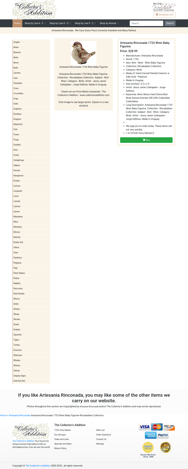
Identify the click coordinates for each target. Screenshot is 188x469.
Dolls (16, 104)
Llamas (17, 206)
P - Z (84, 23)
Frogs (16, 139)
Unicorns (18, 350)
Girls (16, 150)
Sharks (17, 309)
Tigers (16, 340)
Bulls (16, 68)
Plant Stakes (19, 273)
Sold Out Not (19, 381)
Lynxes (17, 211)
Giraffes (17, 145)
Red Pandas (19, 293)
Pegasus (17, 263)
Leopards (18, 191)
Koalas (17, 181)
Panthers (18, 257)
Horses (17, 170)
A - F (34, 23)
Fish (15, 129)
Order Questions (103, 435)
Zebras (17, 370)
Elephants (18, 124)
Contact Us (101, 439)
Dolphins (18, 109)
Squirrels (18, 334)
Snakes (17, 329)
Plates (16, 278)
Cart (165, 14)
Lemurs (17, 186)
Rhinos (17, 299)
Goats (16, 155)
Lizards (17, 201)
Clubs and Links (61, 439)
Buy (146, 140)
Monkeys (18, 227)
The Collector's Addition (23, 441)
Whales (17, 360)
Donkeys (17, 114)
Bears (16, 47)
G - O (58, 23)
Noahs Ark (18, 242)
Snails (16, 324)
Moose (17, 232)
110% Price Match (62, 430)
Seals (16, 304)
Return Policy (60, 448)
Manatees (18, 216)
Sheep (16, 314)
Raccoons (18, 288)
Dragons (17, 119)
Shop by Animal (108, 23)
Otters (16, 247)
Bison (16, 62)
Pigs (15, 268)
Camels (17, 73)
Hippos (17, 165)
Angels (17, 42)
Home (17, 23)
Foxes (16, 134)
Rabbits (17, 283)
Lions (16, 196)
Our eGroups (60, 435)
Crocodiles (18, 93)
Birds (16, 57)
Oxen (16, 252)
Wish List (100, 430)
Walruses (18, 355)
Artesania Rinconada (89, 406)
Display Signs (20, 376)
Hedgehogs (19, 160)
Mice (16, 222)
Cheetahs (18, 83)
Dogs (16, 98)
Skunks (17, 319)
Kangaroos (18, 175)
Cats (16, 78)
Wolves (17, 365)
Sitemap (100, 444)
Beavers (17, 52)
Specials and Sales (63, 444)
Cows (16, 88)
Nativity (17, 237)
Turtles (17, 345)
